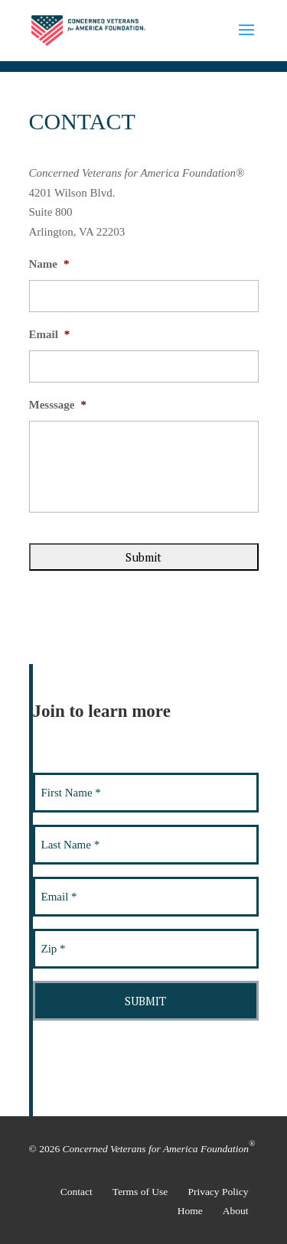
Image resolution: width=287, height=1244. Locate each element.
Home (190, 1210)
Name (49, 264)
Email (49, 334)
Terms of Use (140, 1191)
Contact (76, 1191)
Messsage (58, 405)
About (236, 1210)
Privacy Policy (218, 1191)
